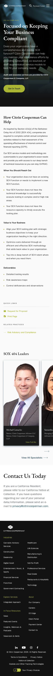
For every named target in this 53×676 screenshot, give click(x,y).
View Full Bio (31, 442)
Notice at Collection (26, 660)
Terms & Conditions (19, 657)
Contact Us (33, 630)
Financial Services (11, 577)
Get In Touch (14, 88)
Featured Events (10, 621)
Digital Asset (9, 563)
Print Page (12, 316)
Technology (32, 585)
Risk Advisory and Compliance (21, 332)
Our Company (34, 602)
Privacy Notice (36, 657)
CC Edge (32, 613)
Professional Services (36, 568)
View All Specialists (31, 457)
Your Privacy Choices (31, 670)
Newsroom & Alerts (12, 636)
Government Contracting (14, 588)
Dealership (8, 557)
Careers (32, 608)
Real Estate (32, 574)
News (6, 616)
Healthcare (31, 543)
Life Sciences (33, 548)
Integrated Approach (12, 602)
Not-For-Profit (32, 563)
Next (46, 451)
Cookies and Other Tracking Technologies (26, 664)
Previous (6, 451)
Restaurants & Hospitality (38, 579)
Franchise (8, 583)
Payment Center (39, 6)
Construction (9, 552)
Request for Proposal (17, 311)
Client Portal (34, 619)
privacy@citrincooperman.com (30, 506)
